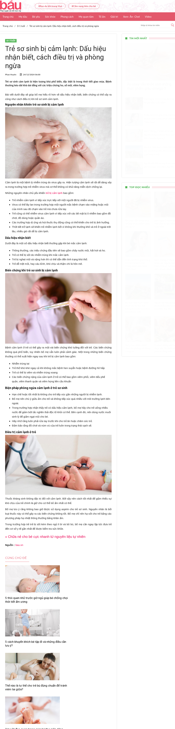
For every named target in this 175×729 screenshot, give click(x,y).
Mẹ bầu (23, 16)
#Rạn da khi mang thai (50, 6)
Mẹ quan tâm (86, 16)
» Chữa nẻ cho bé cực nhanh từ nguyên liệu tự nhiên (45, 537)
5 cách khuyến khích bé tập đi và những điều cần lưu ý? (57, 601)
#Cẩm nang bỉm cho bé (84, 6)
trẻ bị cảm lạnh (54, 192)
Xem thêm (58, 670)
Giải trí (114, 16)
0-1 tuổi (10, 40)
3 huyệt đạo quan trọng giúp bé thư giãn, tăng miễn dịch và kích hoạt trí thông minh (21, 652)
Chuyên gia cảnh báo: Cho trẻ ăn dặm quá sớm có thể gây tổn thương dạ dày (58, 652)
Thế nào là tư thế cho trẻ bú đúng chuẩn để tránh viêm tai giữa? (94, 601)
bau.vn (19, 544)
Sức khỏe (50, 16)
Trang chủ (8, 16)
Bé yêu (36, 16)
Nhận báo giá (131, 716)
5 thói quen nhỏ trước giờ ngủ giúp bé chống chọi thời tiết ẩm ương (21, 601)
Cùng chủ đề (16, 558)
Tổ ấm (102, 16)
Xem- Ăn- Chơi (131, 16)
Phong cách (66, 16)
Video (148, 16)
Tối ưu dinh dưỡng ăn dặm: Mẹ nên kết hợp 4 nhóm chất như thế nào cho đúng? (93, 652)
